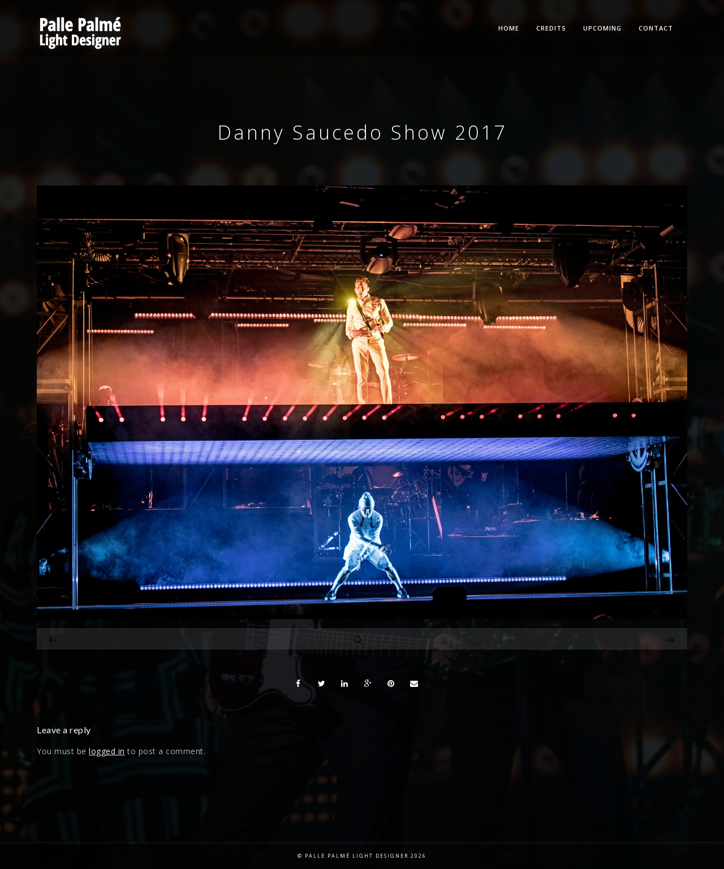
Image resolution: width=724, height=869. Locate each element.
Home (508, 28)
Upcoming (602, 28)
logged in (107, 751)
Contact (656, 28)
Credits (551, 28)
